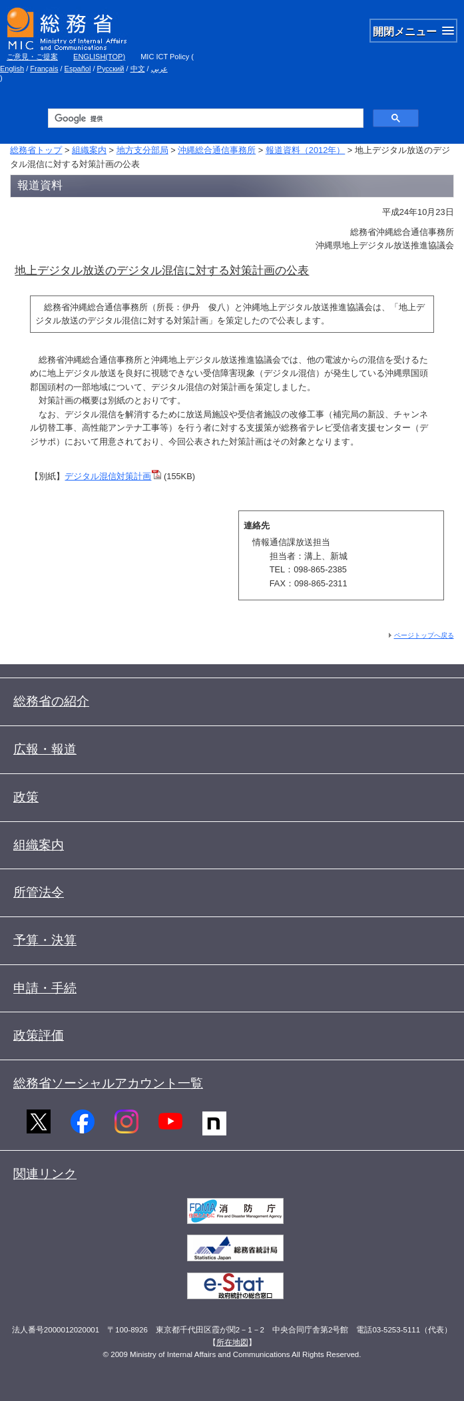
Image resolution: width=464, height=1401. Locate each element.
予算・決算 (45, 940)
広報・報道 (45, 749)
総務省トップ (36, 150)
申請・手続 (45, 988)
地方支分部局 (142, 150)
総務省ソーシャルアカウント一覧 (108, 1083)
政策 (26, 797)
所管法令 (38, 892)
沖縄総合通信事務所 (217, 150)
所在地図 (232, 1342)
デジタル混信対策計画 (108, 476)
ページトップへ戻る (424, 635)
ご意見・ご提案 (32, 57)
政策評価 (38, 1035)
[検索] (205, 118)
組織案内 (89, 150)
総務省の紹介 (51, 701)
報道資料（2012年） (305, 150)
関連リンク (45, 1174)
